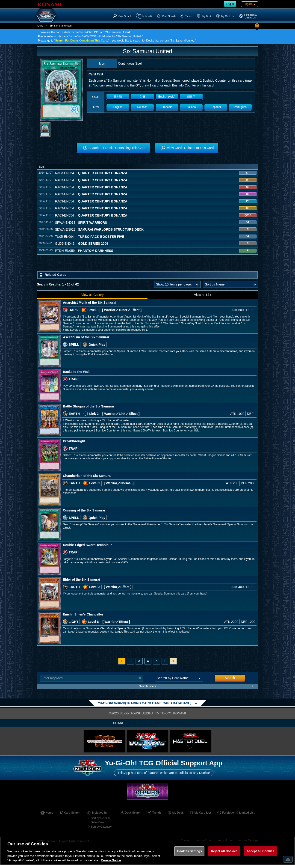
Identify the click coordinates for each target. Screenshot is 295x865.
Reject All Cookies (224, 851)
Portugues (240, 107)
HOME (40, 25)
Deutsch (142, 107)
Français (167, 107)
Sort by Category (101, 826)
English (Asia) (166, 96)
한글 (142, 96)
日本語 (118, 96)
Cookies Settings (189, 851)
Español (216, 107)
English (117, 107)
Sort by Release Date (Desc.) (100, 820)
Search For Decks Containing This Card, (81, 40)
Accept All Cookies (260, 851)
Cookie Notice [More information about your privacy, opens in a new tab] (111, 860)
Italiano (191, 107)
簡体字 (191, 96)
